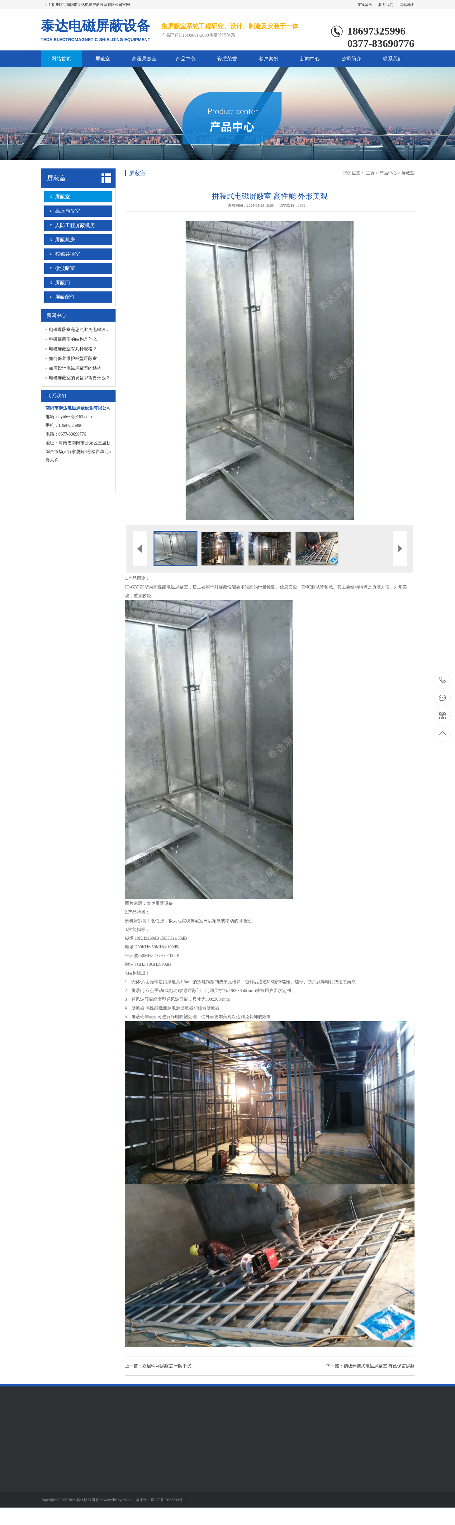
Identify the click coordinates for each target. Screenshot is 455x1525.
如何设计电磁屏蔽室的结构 (75, 368)
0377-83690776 (442, 680)
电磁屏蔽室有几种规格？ (73, 349)
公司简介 (351, 58)
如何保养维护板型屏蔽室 (73, 358)
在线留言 (364, 4)
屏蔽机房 (65, 239)
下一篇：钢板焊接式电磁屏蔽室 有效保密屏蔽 (370, 1366)
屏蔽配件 (65, 297)
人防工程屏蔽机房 (75, 225)
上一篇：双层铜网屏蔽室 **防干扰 (158, 1366)
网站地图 (407, 4)
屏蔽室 (102, 58)
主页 (370, 173)
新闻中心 (310, 58)
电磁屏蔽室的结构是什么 (73, 339)
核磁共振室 (67, 254)
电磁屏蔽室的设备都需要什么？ (79, 377)
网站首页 (61, 58)
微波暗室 (65, 268)
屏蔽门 (62, 282)
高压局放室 (144, 58)
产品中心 (186, 58)
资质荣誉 (227, 58)
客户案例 (268, 58)
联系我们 (385, 4)
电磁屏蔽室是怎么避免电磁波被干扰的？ (88, 329)
